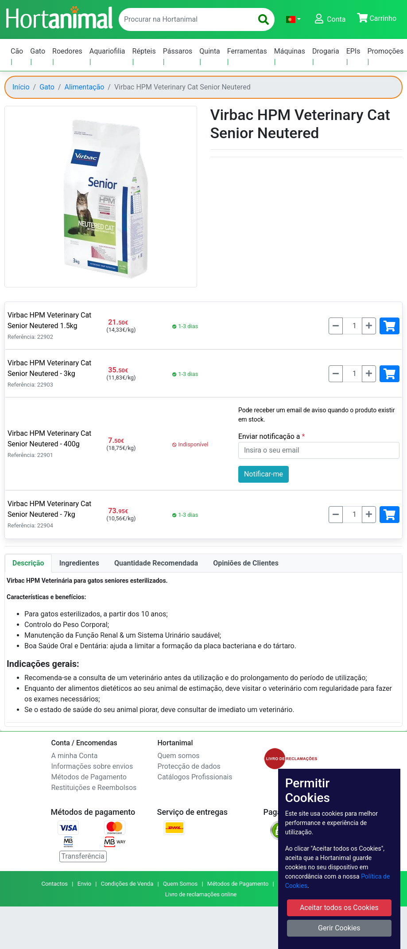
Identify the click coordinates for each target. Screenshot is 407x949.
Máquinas (289, 51)
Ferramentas (247, 51)
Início (21, 87)
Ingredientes (79, 563)
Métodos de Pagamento (89, 777)
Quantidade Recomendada (156, 563)
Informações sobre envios (92, 766)
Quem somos (179, 755)
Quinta (209, 51)
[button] (293, 19)
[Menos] (336, 326)
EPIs (353, 51)
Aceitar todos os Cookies (339, 907)
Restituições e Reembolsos (94, 787)
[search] (263, 19)
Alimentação (85, 87)
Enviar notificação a (270, 436)
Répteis (144, 51)
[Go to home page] (59, 16)
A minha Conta (74, 755)
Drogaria (325, 51)
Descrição (28, 563)
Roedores (67, 51)
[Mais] (369, 326)
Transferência (83, 856)
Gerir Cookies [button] (339, 928)
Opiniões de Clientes (246, 563)
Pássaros (178, 51)
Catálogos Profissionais (195, 777)
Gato (37, 51)
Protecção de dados (189, 766)
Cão (17, 51)
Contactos (55, 883)
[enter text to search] (184, 19)
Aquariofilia (107, 51)
